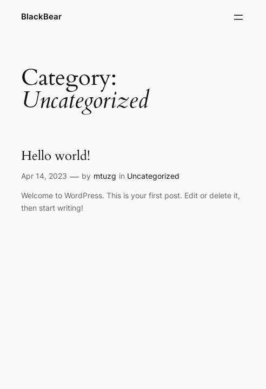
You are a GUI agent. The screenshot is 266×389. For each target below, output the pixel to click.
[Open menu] (238, 17)
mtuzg (105, 175)
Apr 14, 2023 (44, 175)
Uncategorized (153, 175)
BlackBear (41, 17)
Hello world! (55, 156)
